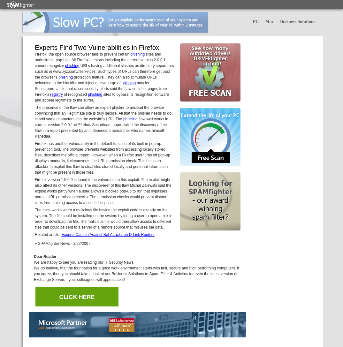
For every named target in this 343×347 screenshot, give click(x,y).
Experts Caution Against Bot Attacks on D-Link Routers (107, 234)
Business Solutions (297, 21)
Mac (269, 21)
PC (256, 21)
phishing (137, 54)
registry (56, 94)
